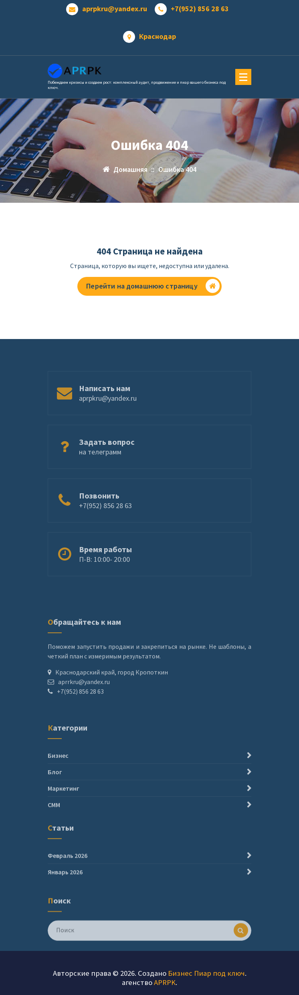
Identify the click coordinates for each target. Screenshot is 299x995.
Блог (55, 788)
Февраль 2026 (67, 866)
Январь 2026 (65, 882)
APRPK (165, 982)
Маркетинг (63, 804)
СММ (54, 821)
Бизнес (58, 771)
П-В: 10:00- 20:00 (104, 567)
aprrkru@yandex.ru (84, 697)
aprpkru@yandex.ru (114, 8)
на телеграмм (100, 459)
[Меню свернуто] (243, 77)
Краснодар (157, 36)
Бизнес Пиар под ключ (206, 973)
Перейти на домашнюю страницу (152, 286)
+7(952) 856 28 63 (200, 8)
